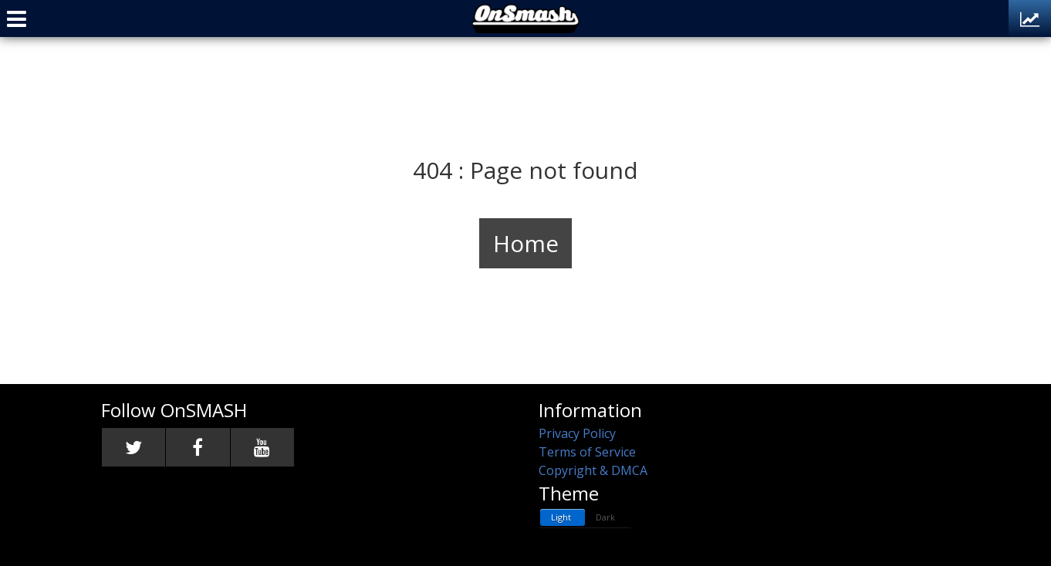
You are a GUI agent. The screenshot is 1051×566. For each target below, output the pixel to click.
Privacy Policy (577, 433)
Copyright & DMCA (593, 470)
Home (526, 243)
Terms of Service (587, 451)
